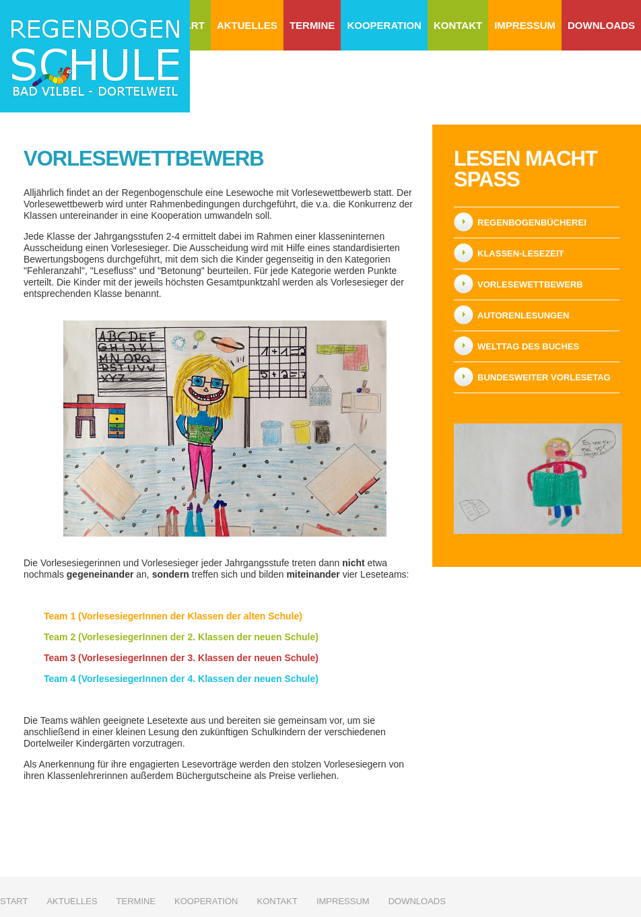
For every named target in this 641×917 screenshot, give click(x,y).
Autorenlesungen (523, 315)
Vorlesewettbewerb (530, 284)
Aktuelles (247, 25)
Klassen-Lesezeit (520, 253)
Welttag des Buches (528, 346)
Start (14, 901)
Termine (312, 25)
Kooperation (384, 25)
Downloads (601, 25)
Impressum (524, 25)
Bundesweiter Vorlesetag (544, 377)
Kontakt (458, 25)
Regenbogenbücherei (531, 222)
